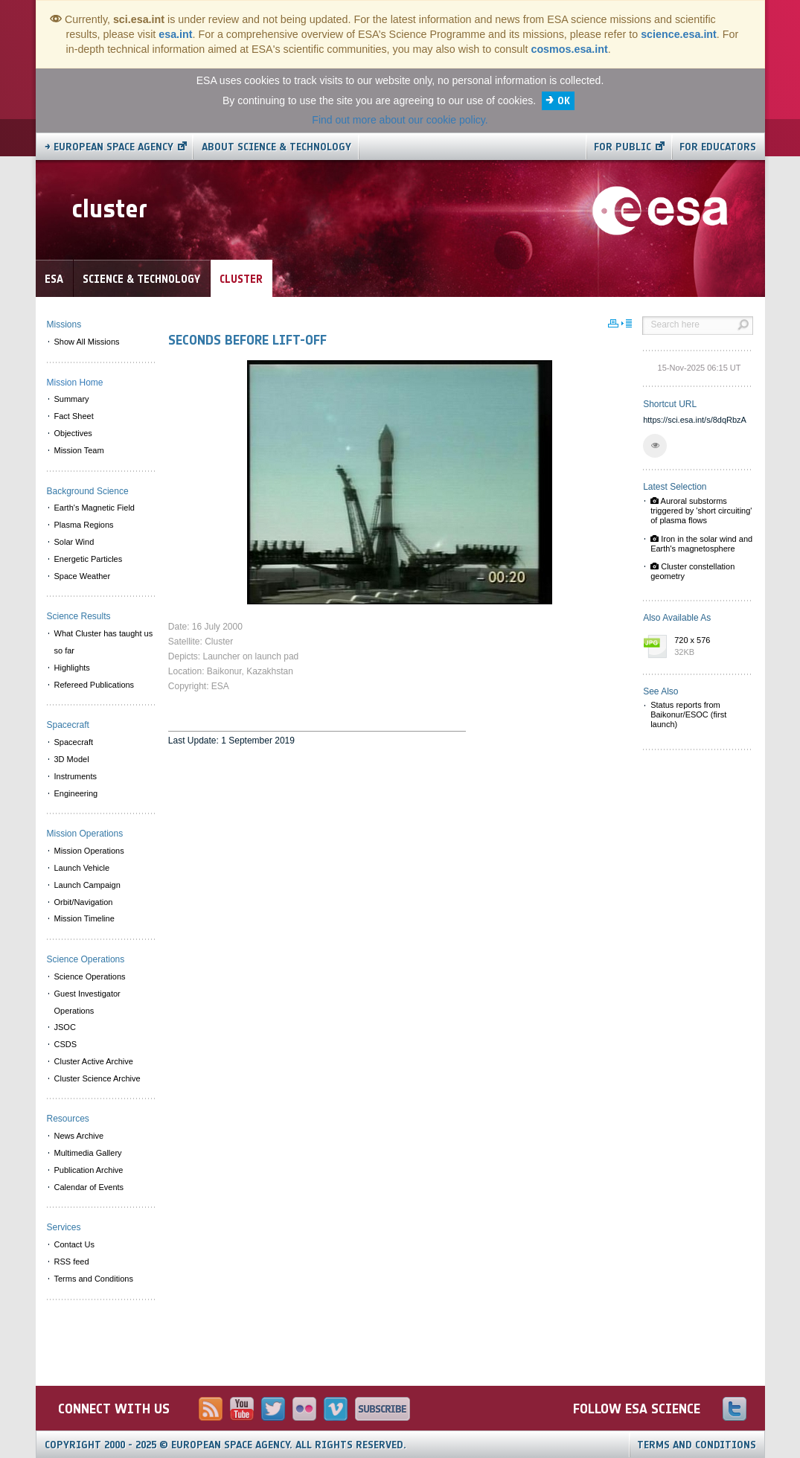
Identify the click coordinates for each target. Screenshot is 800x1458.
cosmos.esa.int (569, 49)
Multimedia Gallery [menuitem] (88, 1152)
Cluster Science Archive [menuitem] (97, 1078)
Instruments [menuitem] (75, 776)
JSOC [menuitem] (65, 1027)
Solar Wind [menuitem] (74, 541)
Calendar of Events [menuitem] (89, 1187)
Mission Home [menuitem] (75, 382)
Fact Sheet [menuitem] (74, 416)
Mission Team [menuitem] (79, 450)
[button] (655, 446)
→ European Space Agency (109, 147)
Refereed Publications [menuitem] (94, 684)
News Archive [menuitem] (79, 1135)
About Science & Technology (276, 147)
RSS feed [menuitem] (71, 1261)
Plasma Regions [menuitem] (84, 524)
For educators (717, 147)
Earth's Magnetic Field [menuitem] (94, 507)
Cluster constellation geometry (692, 571)
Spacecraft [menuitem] (74, 742)
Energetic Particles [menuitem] (88, 558)
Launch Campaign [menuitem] (87, 884)
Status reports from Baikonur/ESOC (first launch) (688, 714)
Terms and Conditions (696, 1445)
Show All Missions (87, 341)
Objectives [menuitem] (73, 433)
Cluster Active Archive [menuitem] (93, 1061)
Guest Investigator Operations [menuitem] (87, 1002)
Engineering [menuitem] (76, 793)
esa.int (175, 34)
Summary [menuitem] (71, 398)
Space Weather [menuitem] (82, 576)
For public (622, 147)
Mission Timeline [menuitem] (84, 918)
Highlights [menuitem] (72, 667)
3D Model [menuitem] (71, 759)
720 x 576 (710, 647)
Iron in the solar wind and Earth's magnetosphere (701, 543)
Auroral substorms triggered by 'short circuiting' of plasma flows (701, 510)
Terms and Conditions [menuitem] (93, 1278)
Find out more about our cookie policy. (399, 120)
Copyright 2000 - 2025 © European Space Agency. (225, 1445)
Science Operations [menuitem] (90, 976)
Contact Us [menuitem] (74, 1244)
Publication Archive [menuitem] (89, 1170)
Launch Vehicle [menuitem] (82, 867)
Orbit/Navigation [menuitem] (83, 902)
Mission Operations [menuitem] (89, 850)
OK (563, 101)
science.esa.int (679, 34)
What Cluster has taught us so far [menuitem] (103, 642)
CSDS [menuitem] (65, 1044)
